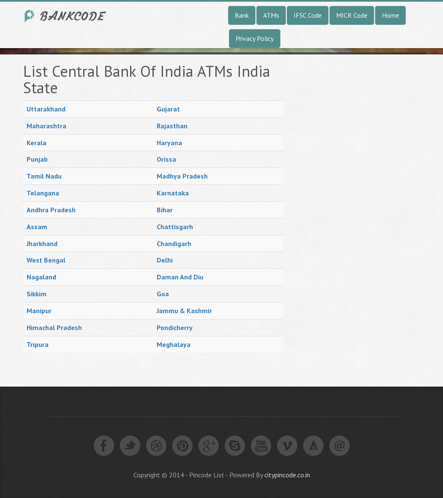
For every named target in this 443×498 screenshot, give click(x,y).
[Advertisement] (359, 189)
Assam (37, 226)
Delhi (165, 260)
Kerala (36, 142)
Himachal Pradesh (54, 327)
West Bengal (46, 260)
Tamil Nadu (44, 176)
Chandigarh (174, 243)
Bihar (165, 210)
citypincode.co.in (287, 475)
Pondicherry (175, 327)
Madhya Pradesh (182, 176)
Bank (242, 15)
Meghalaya (173, 344)
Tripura (38, 344)
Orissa (166, 159)
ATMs (271, 15)
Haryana (169, 142)
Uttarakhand (46, 109)
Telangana (43, 193)
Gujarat (168, 109)
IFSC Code (308, 15)
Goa (163, 294)
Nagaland (41, 277)
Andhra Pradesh (51, 210)
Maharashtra (46, 126)
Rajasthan (172, 126)
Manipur (39, 310)
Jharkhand (42, 243)
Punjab (37, 159)
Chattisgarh (175, 226)
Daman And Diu (180, 277)
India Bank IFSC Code (65, 16)
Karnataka (173, 193)
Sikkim (36, 294)
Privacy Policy (255, 38)
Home (390, 15)
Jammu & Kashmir (184, 310)
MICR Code (351, 15)
